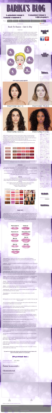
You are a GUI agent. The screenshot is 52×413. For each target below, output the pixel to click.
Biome (42, 87)
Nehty (48, 142)
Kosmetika (46, 126)
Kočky (43, 124)
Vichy (45, 176)
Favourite (46, 108)
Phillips (46, 149)
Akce (41, 76)
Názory (44, 142)
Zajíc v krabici (47, 185)
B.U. (47, 81)
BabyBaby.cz (41, 82)
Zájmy (42, 186)
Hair (44, 115)
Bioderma (48, 86)
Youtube (42, 184)
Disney (41, 100)
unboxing (41, 172)
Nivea (47, 143)
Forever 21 (41, 111)
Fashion (46, 107)
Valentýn (46, 172)
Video (47, 175)
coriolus (45, 95)
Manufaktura (42, 137)
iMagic (44, 120)
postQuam (41, 152)
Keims (41, 123)
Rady (44, 153)
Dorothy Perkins (47, 101)
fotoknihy (48, 112)
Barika (46, 83)
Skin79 (43, 163)
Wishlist (41, 181)
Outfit (47, 147)
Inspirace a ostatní (35, 21)
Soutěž (41, 164)
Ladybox (42, 129)
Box (48, 88)
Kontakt (43, 21)
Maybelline (46, 138)
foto (48, 111)
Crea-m (48, 95)
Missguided (46, 139)
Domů (4, 21)
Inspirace (42, 121)
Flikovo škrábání (45, 110)
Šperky (41, 166)
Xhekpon (48, 181)
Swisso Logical (43, 165)
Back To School (47, 82)
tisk (40, 167)
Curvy (42, 96)
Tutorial (47, 170)
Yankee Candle (43, 182)
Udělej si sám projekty (24, 21)
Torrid (41, 168)
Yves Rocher (42, 185)
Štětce (44, 166)
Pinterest (41, 150)
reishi (47, 156)
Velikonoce (41, 175)
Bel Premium (46, 84)
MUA (44, 140)
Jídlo (41, 122)
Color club (46, 94)
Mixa (40, 140)
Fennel (41, 109)
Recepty (10, 21)
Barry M (41, 84)
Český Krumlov (47, 96)
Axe (43, 81)
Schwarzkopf (44, 162)
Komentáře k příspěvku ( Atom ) (15, 403)
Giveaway (46, 114)
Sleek (47, 163)
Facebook (41, 107)
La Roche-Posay (47, 128)
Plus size (41, 151)
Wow (45, 181)
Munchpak (47, 140)
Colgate (42, 94)
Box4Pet (43, 89)
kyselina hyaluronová (46, 127)
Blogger (30, 410)
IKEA (40, 120)
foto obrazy (43, 112)
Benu (40, 85)
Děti (46, 99)
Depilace (46, 98)
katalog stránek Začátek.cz (7, 407)
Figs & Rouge (45, 109)
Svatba (44, 164)
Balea (42, 83)
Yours (47, 182)
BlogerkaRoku (46, 87)
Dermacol (41, 99)
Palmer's (41, 148)
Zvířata (44, 187)
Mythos (43, 141)
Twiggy (46, 171)
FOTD (46, 111)
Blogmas (41, 88)
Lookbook (45, 133)
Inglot (47, 120)
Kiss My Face (45, 123)
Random (47, 153)
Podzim (46, 151)
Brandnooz (47, 89)
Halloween (44, 116)
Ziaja (40, 187)
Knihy (48, 123)
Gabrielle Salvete (47, 113)
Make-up (42, 134)
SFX (48, 161)
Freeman (42, 113)
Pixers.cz (46, 150)
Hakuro (48, 115)
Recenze (15, 21)
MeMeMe (41, 139)
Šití (47, 165)
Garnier (42, 114)
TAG (47, 166)
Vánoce (41, 173)
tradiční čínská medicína (46, 168)
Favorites (41, 108)
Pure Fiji (45, 152)
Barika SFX (8, 360)
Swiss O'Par (47, 164)
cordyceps (41, 95)
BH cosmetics (44, 85)
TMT (47, 167)
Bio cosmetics (43, 86)
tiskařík (43, 167)
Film (40, 110)
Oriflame (42, 147)
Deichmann (41, 98)
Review (42, 157)
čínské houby (43, 97)
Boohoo (46, 88)
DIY (45, 100)
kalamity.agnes (46, 122)
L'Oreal (42, 128)
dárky (47, 97)
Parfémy (45, 148)
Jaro (47, 121)
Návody (47, 141)
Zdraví (47, 186)
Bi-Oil (48, 85)
